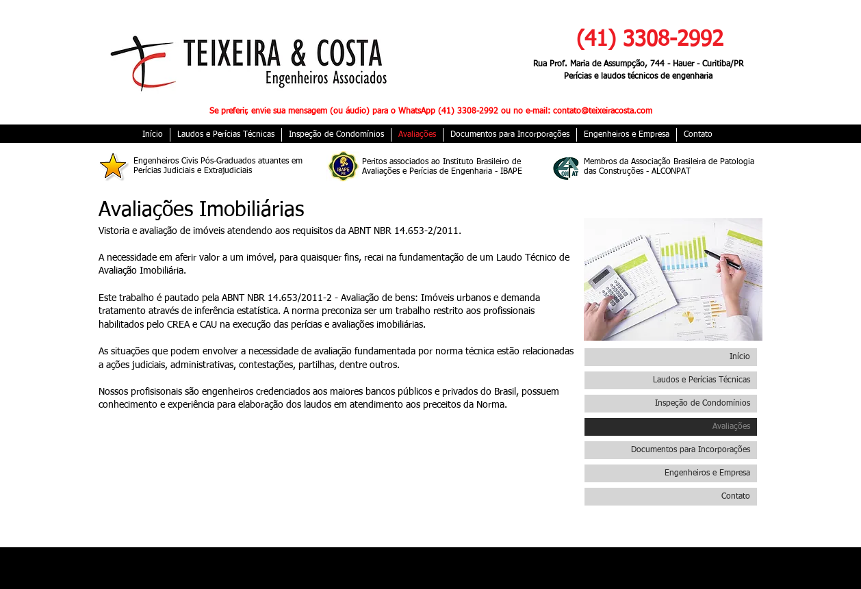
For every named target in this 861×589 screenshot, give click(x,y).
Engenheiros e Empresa (707, 473)
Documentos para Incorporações (690, 450)
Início (740, 357)
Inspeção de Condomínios (702, 404)
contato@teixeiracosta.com (602, 111)
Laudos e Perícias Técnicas (701, 380)
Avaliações (731, 427)
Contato (735, 497)
